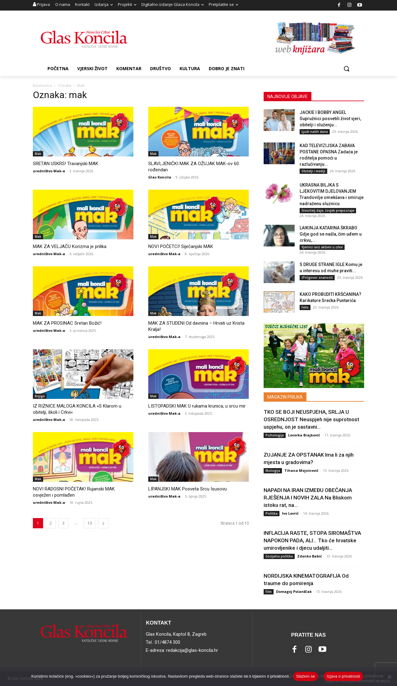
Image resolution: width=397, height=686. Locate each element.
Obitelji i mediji (313, 171)
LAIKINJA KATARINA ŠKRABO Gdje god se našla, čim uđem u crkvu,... (331, 234)
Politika (271, 513)
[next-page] (103, 523)
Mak (38, 153)
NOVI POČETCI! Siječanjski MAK (180, 246)
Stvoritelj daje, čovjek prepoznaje (327, 210)
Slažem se (305, 676)
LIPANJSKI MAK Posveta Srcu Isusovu (187, 489)
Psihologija (274, 435)
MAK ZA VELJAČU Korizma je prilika (69, 246)
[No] (389, 677)
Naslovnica (42, 85)
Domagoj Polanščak (294, 591)
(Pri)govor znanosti (317, 277)
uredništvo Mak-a (49, 171)
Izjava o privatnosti (343, 676)
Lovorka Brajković (304, 435)
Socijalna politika (279, 556)
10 (89, 523)
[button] (346, 68)
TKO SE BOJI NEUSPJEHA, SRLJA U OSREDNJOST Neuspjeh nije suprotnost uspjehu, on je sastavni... (311, 419)
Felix (305, 307)
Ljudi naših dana (314, 131)
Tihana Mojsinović (301, 470)
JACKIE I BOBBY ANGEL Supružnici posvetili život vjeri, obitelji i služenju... (330, 118)
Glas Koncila (159, 177)
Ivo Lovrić (290, 513)
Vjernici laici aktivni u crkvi (322, 247)
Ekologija (272, 470)
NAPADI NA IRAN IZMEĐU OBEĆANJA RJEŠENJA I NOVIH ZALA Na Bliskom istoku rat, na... (308, 497)
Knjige (40, 396)
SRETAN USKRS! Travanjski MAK (65, 163)
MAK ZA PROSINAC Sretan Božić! (67, 323)
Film (268, 591)
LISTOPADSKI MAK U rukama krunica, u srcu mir (197, 406)
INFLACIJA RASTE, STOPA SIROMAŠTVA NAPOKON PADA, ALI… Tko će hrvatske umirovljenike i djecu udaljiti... (312, 540)
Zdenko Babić (309, 556)
